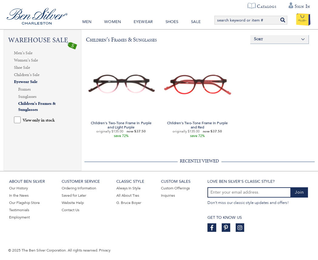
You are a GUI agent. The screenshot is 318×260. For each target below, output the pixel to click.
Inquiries (168, 195)
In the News (19, 195)
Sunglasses (27, 97)
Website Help (73, 202)
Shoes (172, 22)
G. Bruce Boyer (128, 202)
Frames (24, 89)
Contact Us (70, 210)
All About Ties (127, 195)
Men (87, 22)
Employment (19, 217)
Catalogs (266, 6)
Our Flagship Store (24, 202)
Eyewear (143, 22)
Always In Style (128, 188)
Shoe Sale (22, 67)
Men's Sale (23, 53)
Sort (258, 39)
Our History (18, 188)
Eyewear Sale (25, 82)
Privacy (105, 250)
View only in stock (39, 120)
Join (299, 192)
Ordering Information (79, 188)
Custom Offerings (175, 188)
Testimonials (19, 210)
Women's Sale (26, 60)
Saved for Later (74, 195)
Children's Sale (26, 75)
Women (112, 22)
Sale (196, 22)
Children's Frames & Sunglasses (37, 107)
